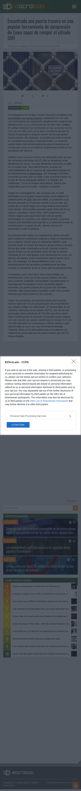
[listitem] (40, 416)
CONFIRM (18, 424)
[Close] (75, 362)
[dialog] (40, 395)
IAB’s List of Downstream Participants (49, 401)
